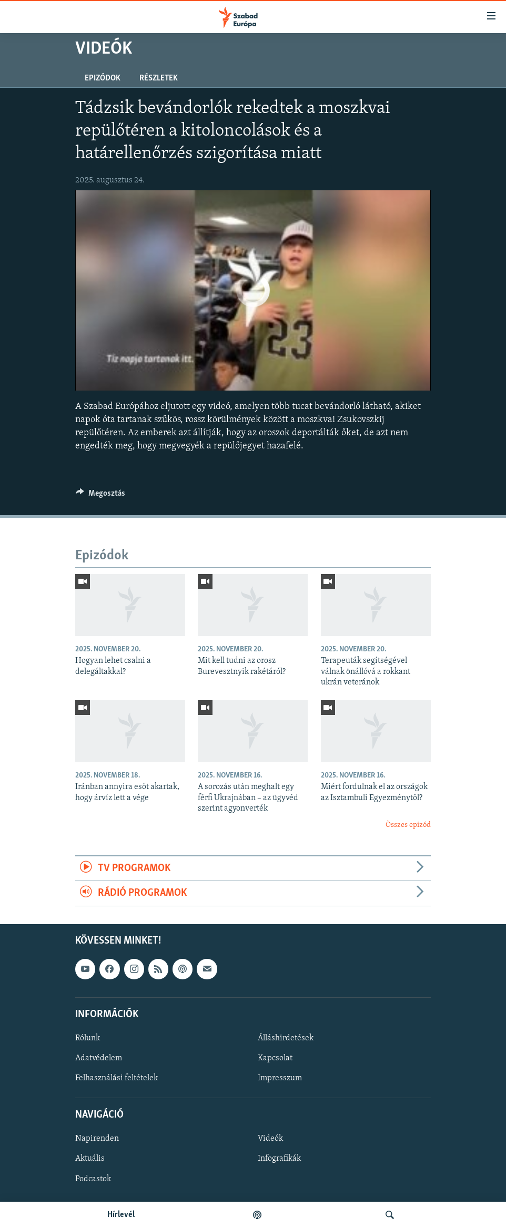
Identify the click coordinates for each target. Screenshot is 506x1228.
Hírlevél (121, 1215)
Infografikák (279, 1158)
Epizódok (102, 78)
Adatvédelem (98, 1058)
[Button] (100, 496)
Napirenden (97, 1138)
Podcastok (93, 1178)
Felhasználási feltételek (116, 1078)
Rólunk (87, 1037)
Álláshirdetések (285, 1037)
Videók (270, 1138)
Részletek (158, 78)
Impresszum (280, 1078)
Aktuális (90, 1158)
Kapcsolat (275, 1058)
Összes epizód (408, 825)
